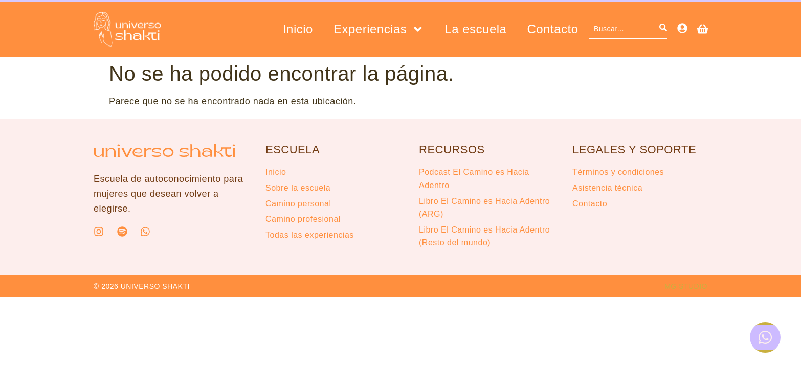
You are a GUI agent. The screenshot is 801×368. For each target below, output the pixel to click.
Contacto (552, 29)
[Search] (663, 29)
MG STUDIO (685, 286)
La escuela (475, 29)
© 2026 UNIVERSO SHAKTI (142, 286)
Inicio (298, 29)
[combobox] (624, 29)
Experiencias (378, 29)
